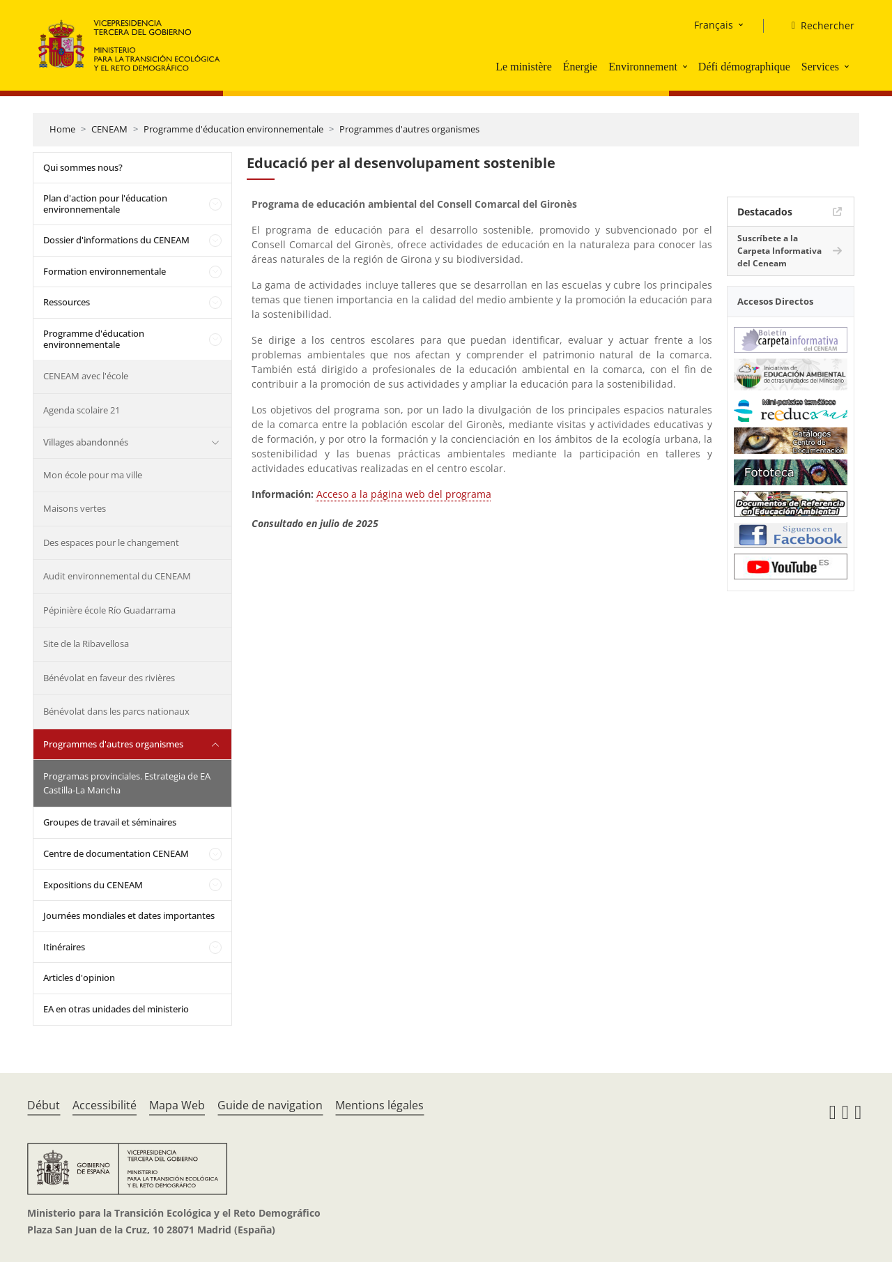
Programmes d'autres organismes (409, 129)
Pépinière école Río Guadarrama (109, 610)
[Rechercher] (817, 26)
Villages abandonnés (85, 442)
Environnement (642, 67)
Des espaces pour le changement (111, 542)
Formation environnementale (104, 271)
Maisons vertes (74, 508)
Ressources (66, 302)
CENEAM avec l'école (85, 376)
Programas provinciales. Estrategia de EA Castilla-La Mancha (126, 783)
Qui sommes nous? (83, 167)
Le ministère (523, 67)
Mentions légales (379, 1105)
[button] (686, 66)
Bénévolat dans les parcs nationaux (116, 711)
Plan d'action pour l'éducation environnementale (105, 203)
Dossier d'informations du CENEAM (116, 240)
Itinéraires (64, 947)
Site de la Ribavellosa (86, 643)
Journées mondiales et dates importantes (129, 915)
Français (713, 24)
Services (820, 67)
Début (43, 1105)
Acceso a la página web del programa (403, 494)
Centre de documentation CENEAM (116, 853)
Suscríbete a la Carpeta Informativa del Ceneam (779, 250)
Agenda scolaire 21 (81, 410)
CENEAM (109, 129)
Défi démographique (744, 67)
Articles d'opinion (79, 977)
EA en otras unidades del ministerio (116, 1009)
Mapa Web (177, 1105)
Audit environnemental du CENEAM (117, 576)
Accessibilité (104, 1105)
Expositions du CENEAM (93, 885)
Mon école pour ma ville (92, 475)
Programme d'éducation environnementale (233, 129)
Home (62, 129)
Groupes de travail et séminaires (109, 822)
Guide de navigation (270, 1105)
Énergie (580, 67)
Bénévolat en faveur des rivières (109, 677)
